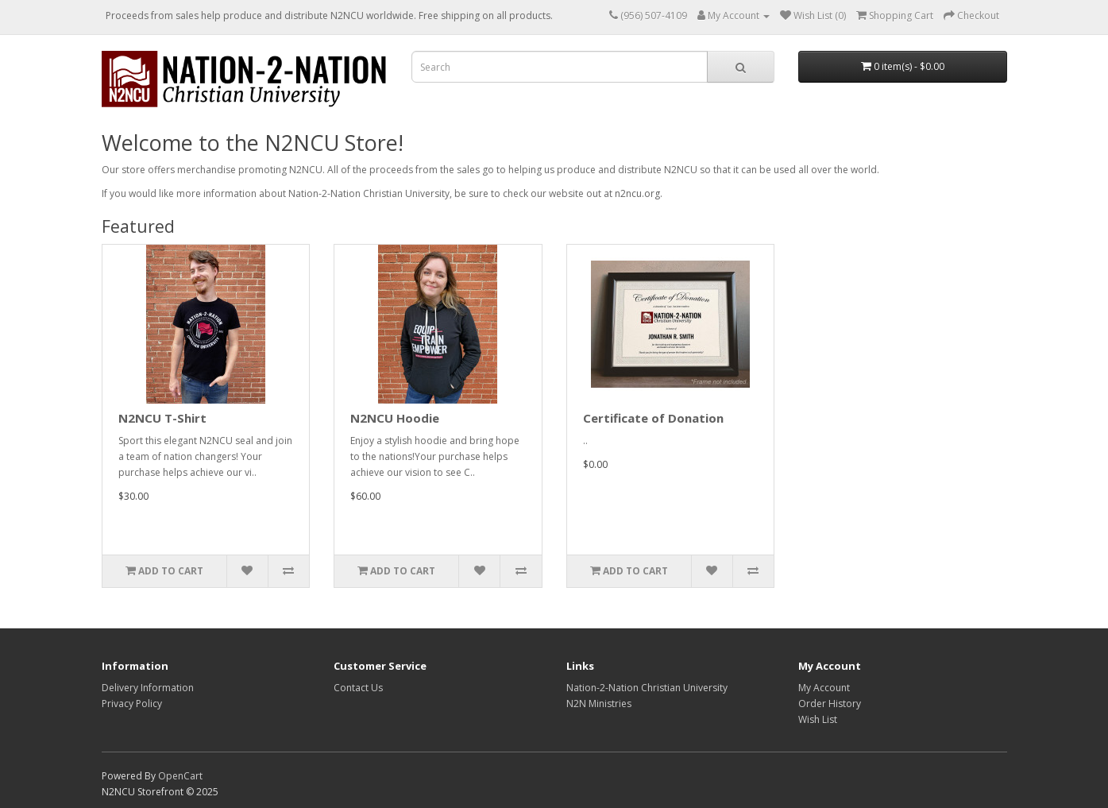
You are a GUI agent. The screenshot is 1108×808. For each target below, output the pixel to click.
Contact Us (358, 687)
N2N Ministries (598, 703)
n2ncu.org (637, 193)
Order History (829, 703)
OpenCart (180, 776)
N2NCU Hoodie (394, 418)
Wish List (817, 719)
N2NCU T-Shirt (162, 418)
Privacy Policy (132, 703)
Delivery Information (148, 687)
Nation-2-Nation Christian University (647, 687)
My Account (824, 687)
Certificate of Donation (653, 418)
